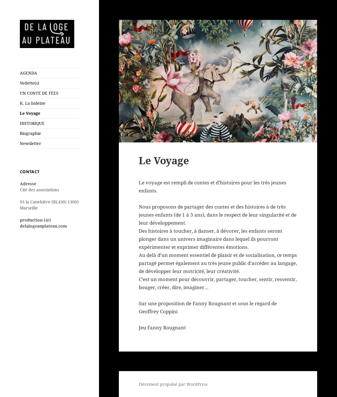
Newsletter (30, 143)
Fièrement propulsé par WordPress (173, 384)
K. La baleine (32, 103)
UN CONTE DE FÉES (39, 93)
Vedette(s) (29, 83)
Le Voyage (30, 113)
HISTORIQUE (32, 123)
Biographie (30, 133)
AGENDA (28, 73)
